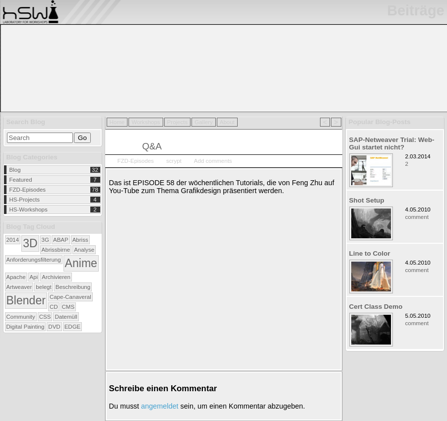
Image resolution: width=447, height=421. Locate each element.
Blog (15, 170)
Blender (26, 300)
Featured (20, 180)
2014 (12, 240)
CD (54, 307)
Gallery (203, 122)
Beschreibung (73, 287)
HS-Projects (24, 200)
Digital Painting (25, 327)
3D (30, 243)
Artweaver (19, 287)
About (227, 122)
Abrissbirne (56, 250)
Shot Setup (366, 200)
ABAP (60, 240)
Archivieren (56, 277)
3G (45, 240)
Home (117, 122)
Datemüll (66, 317)
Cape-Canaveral (70, 297)
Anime (81, 263)
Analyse (84, 250)
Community (20, 317)
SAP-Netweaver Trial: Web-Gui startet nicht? (392, 143)
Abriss (80, 240)
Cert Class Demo (376, 306)
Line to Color (369, 253)
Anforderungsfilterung (33, 260)
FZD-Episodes (27, 190)
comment (417, 217)
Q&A (152, 146)
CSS (45, 317)
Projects (177, 122)
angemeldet (159, 406)
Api (34, 277)
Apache (16, 277)
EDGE (72, 327)
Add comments (213, 161)
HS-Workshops (28, 209)
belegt (43, 287)
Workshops (145, 122)
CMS (68, 307)
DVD (54, 327)
